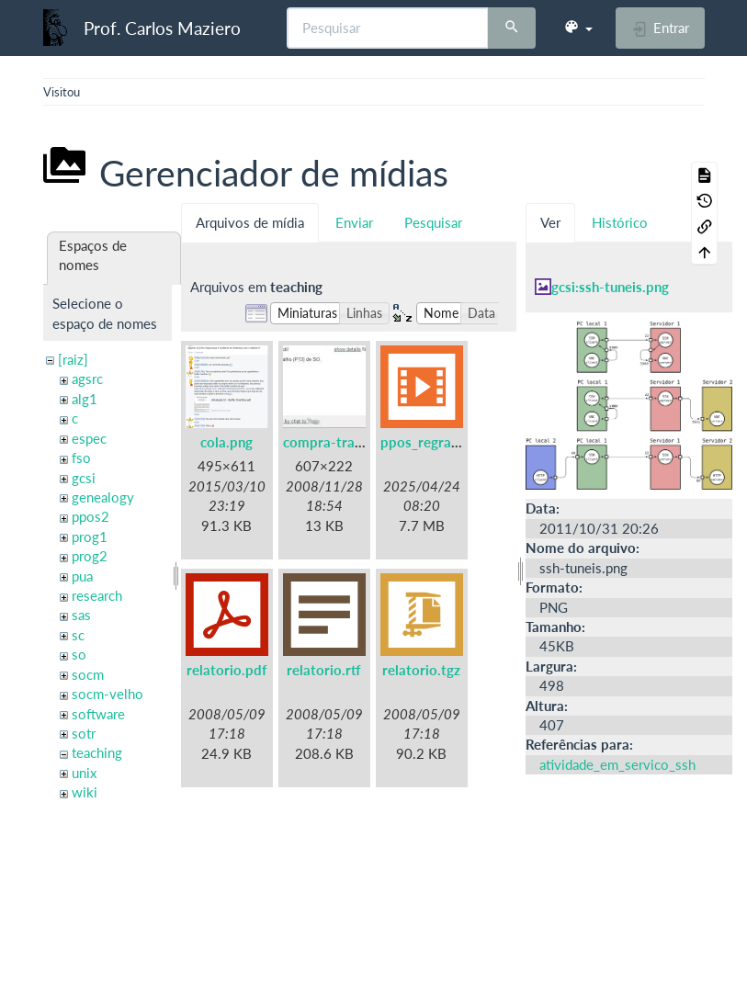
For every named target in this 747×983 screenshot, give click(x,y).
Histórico (620, 222)
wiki (84, 792)
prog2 (90, 556)
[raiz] (73, 359)
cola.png (226, 442)
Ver (550, 222)
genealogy (103, 497)
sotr (84, 733)
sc (78, 635)
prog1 (90, 536)
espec (89, 438)
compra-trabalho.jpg (348, 442)
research (97, 595)
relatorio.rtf (324, 669)
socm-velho (107, 693)
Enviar (354, 222)
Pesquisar (433, 222)
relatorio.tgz (421, 669)
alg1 (84, 398)
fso (81, 457)
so (79, 654)
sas (81, 614)
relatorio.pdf (226, 669)
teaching (97, 752)
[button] (577, 27)
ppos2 (90, 516)
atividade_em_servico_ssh (617, 764)
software (98, 714)
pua (82, 576)
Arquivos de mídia (250, 222)
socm (88, 674)
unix (84, 772)
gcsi (84, 477)
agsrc (87, 378)
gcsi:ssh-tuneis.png (610, 286)
